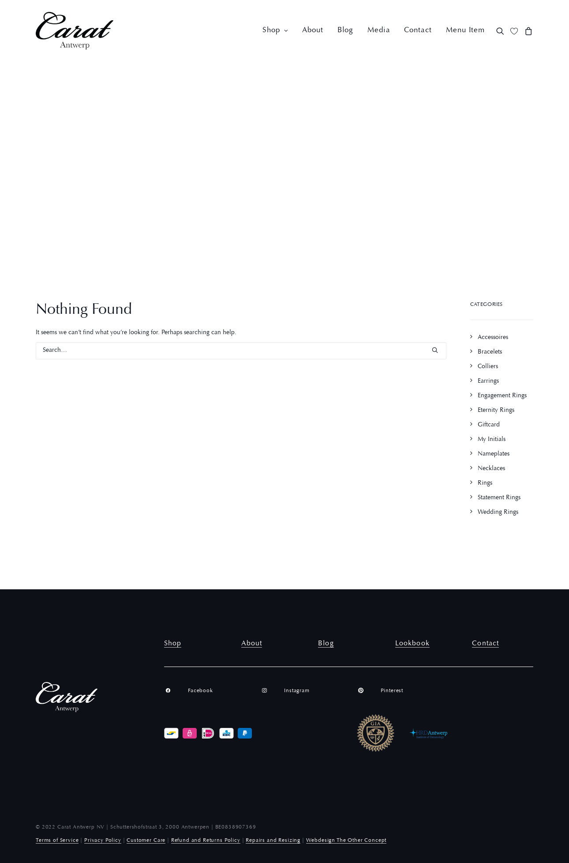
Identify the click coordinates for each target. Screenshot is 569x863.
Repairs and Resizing (273, 840)
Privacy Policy (102, 840)
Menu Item (465, 30)
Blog (345, 30)
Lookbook (412, 643)
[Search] (241, 350)
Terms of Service (57, 840)
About (312, 30)
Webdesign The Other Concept (346, 840)
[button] (501, 30)
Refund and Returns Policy (205, 840)
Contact (418, 30)
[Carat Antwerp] (74, 30)
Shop (275, 30)
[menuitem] (275, 30)
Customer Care (146, 840)
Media (378, 30)
